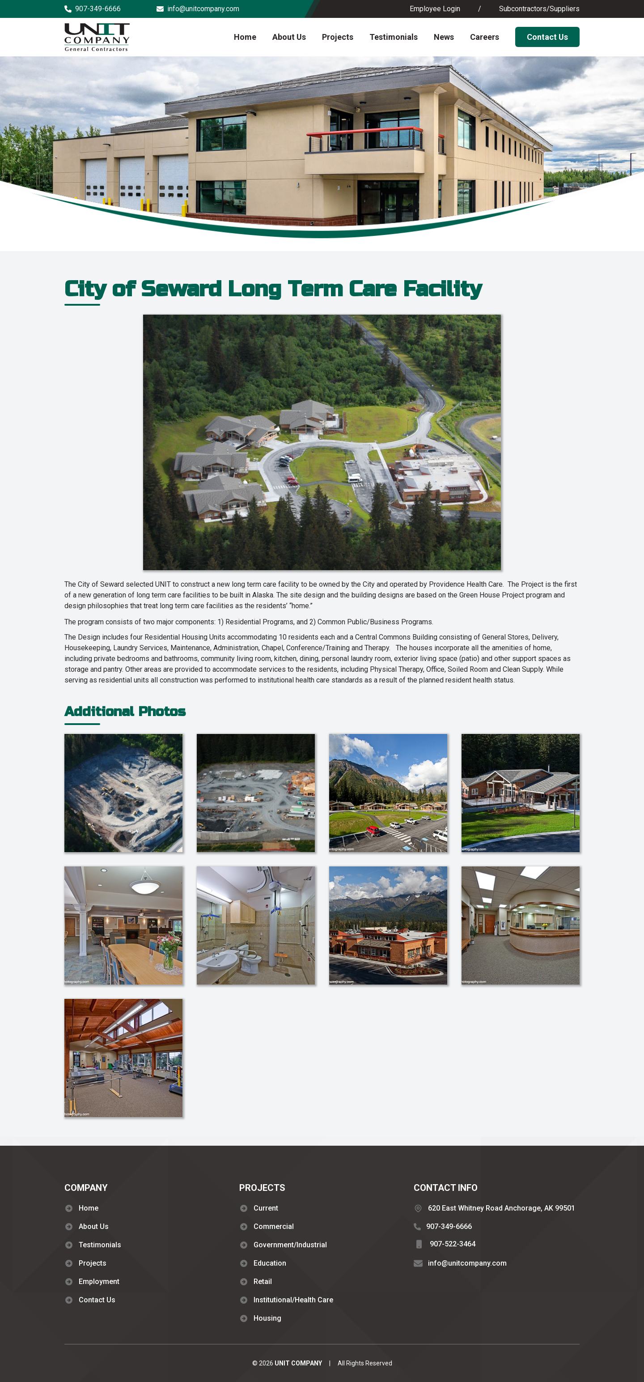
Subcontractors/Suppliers (539, 8)
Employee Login (435, 8)
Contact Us (547, 37)
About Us (289, 37)
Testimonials (393, 37)
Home (245, 37)
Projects (337, 37)
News (444, 37)
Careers (484, 37)
